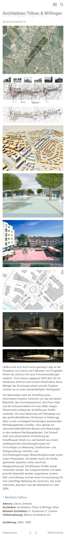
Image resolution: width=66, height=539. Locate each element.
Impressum (10, 532)
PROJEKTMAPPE (13, 21)
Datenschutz (55, 532)
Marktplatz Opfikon (16, 497)
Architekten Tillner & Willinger (32, 13)
